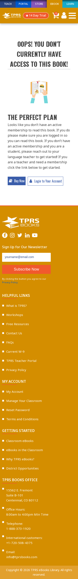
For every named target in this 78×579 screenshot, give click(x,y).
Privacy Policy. (10, 282)
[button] (17, 181)
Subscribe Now (26, 269)
